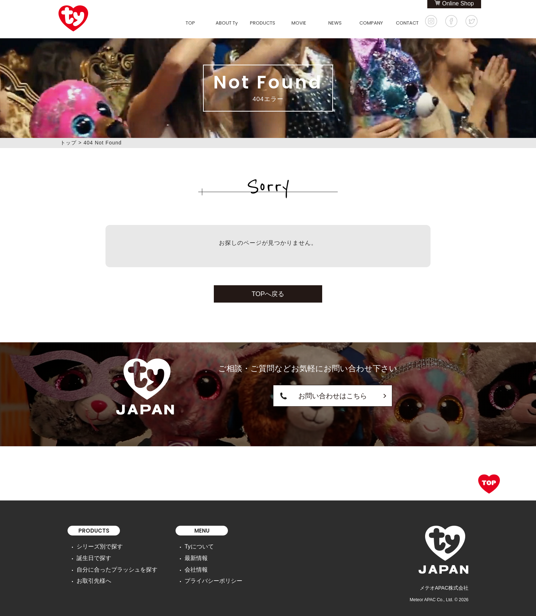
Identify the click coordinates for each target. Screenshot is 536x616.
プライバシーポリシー (199, 576)
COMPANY (371, 22)
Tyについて (187, 546)
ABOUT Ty (227, 22)
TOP (190, 22)
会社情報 (184, 566)
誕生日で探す (92, 556)
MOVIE (298, 22)
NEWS (335, 22)
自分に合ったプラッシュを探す (112, 566)
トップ (68, 143)
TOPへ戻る (268, 294)
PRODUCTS (262, 22)
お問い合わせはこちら (308, 395)
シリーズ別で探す (97, 546)
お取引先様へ (92, 576)
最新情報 (184, 556)
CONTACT (407, 22)
